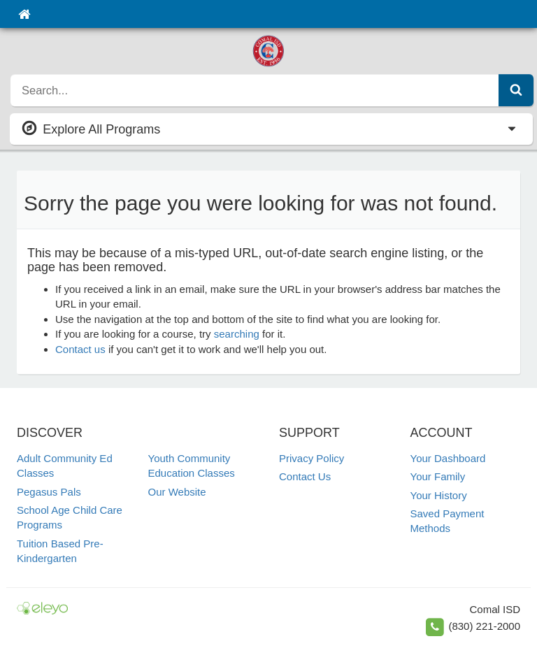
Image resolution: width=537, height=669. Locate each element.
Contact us (80, 349)
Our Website (177, 492)
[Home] (24, 14)
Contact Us (305, 476)
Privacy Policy (311, 458)
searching (236, 334)
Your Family (438, 476)
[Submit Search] (516, 90)
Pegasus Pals (49, 492)
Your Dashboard (448, 458)
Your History (438, 495)
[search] (254, 90)
